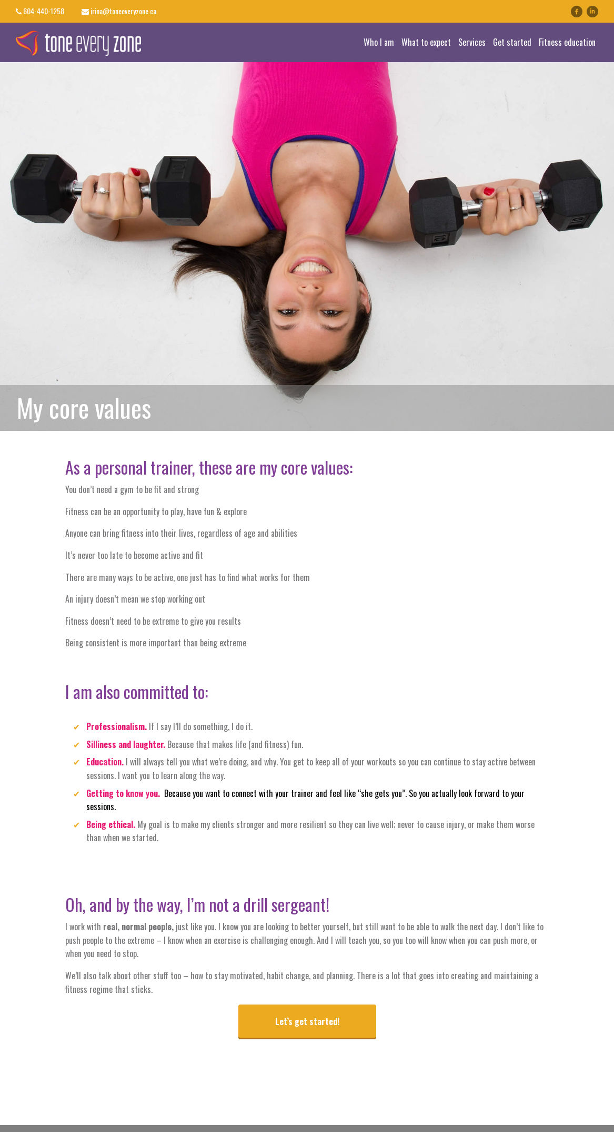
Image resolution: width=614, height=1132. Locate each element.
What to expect (426, 42)
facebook (576, 11)
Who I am (379, 42)
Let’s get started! (307, 1021)
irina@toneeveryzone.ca (123, 10)
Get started (512, 42)
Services (472, 42)
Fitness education (567, 42)
